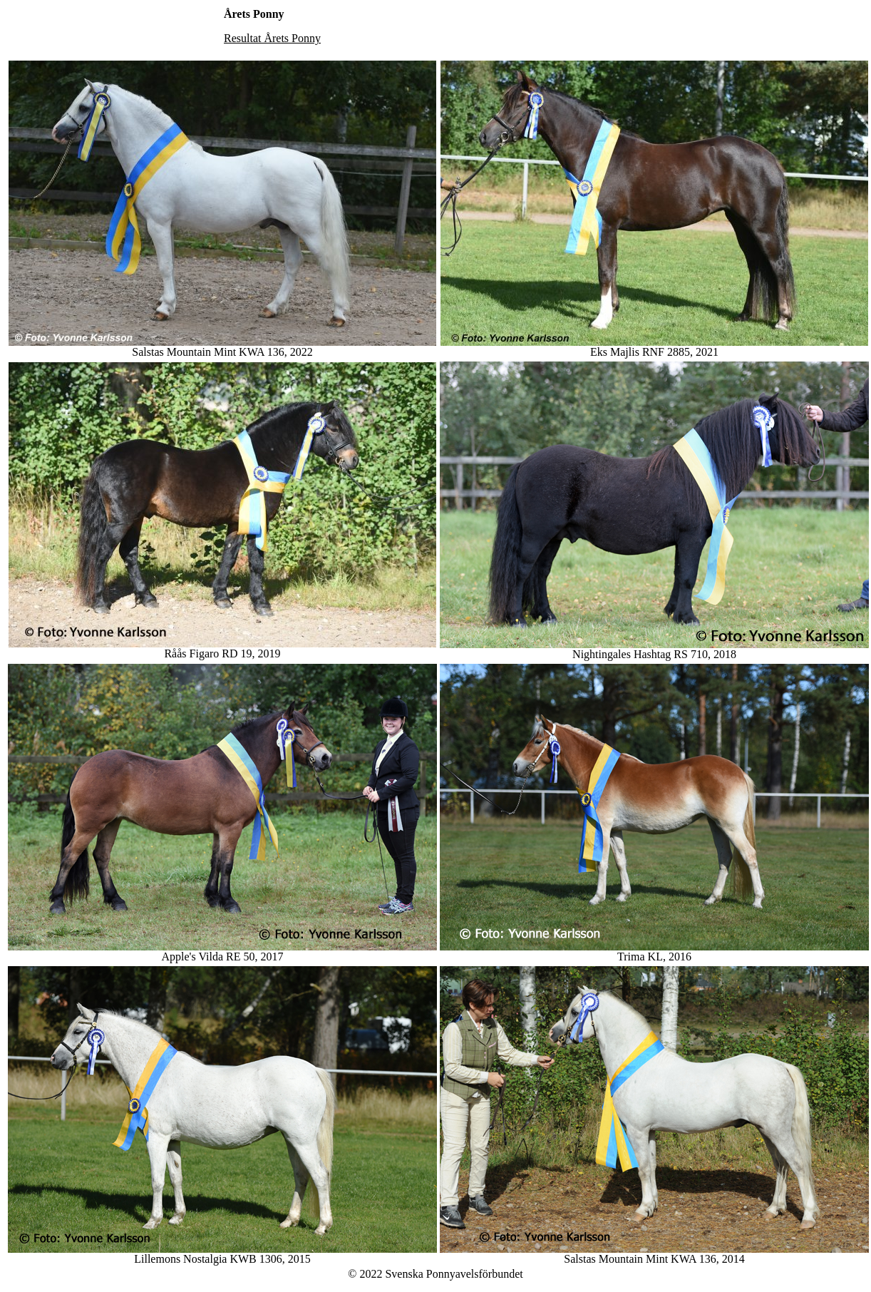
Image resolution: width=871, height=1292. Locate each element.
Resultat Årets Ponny (272, 38)
